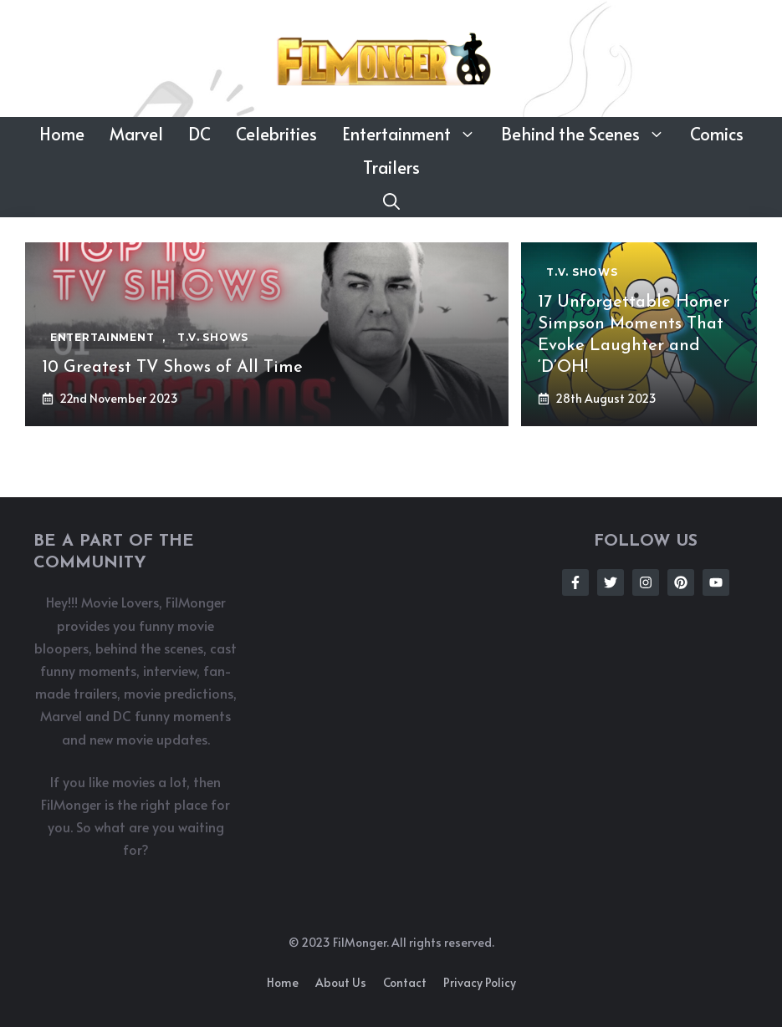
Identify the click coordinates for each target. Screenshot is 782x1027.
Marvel (136, 133)
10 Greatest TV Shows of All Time (172, 367)
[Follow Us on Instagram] (645, 582)
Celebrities (276, 133)
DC (199, 133)
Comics (717, 133)
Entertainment (415, 133)
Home (61, 133)
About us (340, 982)
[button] (391, 200)
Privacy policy (479, 982)
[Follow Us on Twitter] (610, 582)
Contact (405, 982)
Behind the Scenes (589, 133)
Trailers (391, 167)
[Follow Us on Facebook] (575, 582)
